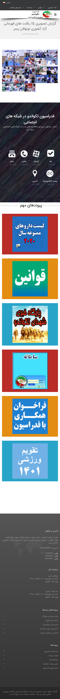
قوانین (41, 7)
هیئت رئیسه (53, 655)
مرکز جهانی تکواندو (17, 7)
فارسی (6, 2)
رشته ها (31, 7)
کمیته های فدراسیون (50, 668)
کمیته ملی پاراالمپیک (50, 624)
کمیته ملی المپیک (51, 620)
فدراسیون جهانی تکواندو (49, 628)
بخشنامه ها (54, 659)
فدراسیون (52, 7)
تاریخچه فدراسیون (51, 651)
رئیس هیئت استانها (50, 664)
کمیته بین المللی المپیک (49, 633)
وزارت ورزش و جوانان (50, 616)
